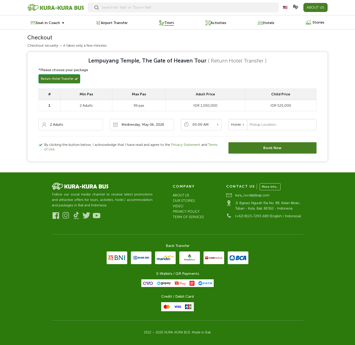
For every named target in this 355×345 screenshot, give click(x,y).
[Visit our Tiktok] (76, 216)
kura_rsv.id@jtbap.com (252, 195)
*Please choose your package (63, 70)
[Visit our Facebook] (56, 216)
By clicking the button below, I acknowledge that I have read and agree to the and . (131, 146)
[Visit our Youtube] (97, 216)
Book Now (272, 148)
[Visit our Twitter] (86, 216)
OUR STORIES (184, 201)
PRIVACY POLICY (186, 212)
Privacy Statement (186, 144)
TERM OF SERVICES (188, 217)
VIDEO (178, 206)
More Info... (270, 187)
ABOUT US (315, 7)
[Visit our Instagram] (66, 216)
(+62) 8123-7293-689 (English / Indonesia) (268, 216)
